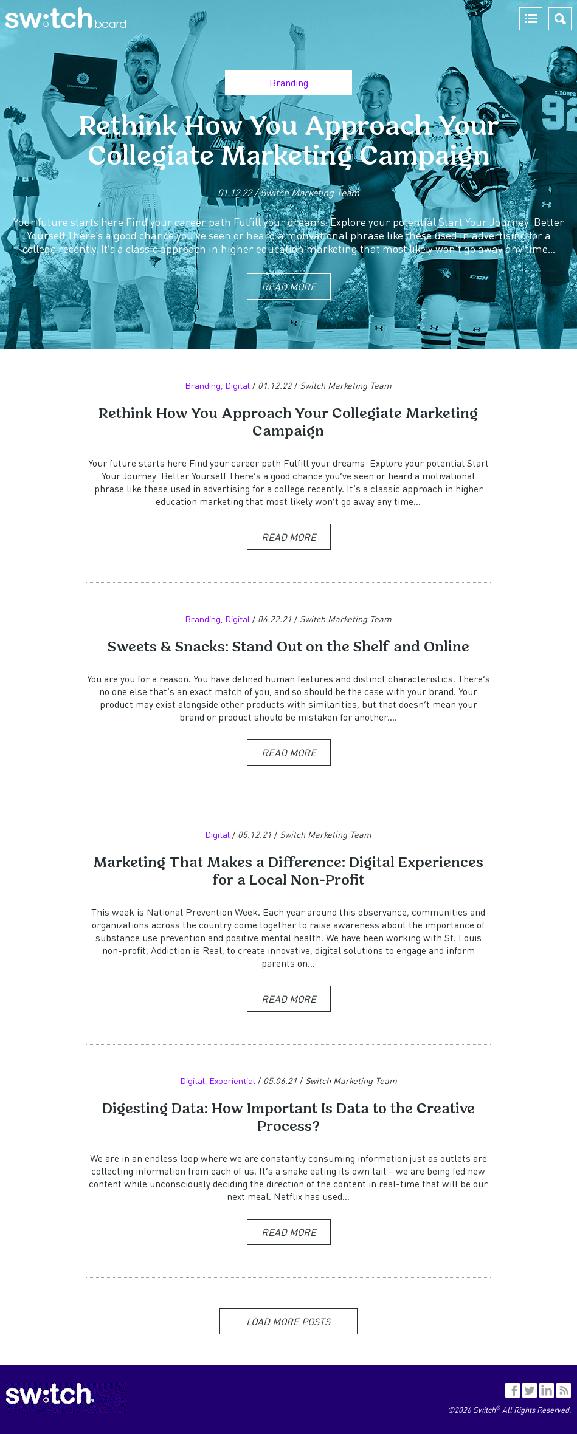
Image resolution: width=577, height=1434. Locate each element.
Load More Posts (288, 1321)
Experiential (232, 1080)
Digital (237, 385)
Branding (288, 82)
